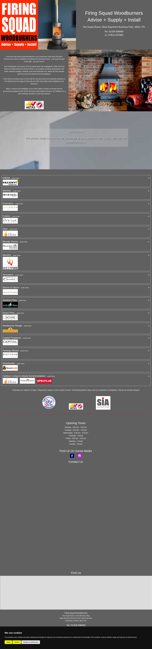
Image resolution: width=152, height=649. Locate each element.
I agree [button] (8, 642)
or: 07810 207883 (114, 35)
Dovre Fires (13, 312)
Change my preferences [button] (30, 642)
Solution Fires (14, 300)
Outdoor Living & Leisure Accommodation (29, 376)
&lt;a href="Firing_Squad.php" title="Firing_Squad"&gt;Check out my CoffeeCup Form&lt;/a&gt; (75, 513)
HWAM (11, 178)
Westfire (12, 255)
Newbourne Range (17, 325)
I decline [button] (16, 642)
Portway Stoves (15, 350)
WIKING (12, 190)
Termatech (13, 274)
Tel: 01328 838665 (114, 31)
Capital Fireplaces (17, 337)
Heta (10, 229)
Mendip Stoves (15, 241)
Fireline (11, 216)
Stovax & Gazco (16, 287)
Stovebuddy (13, 363)
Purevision (13, 203)
